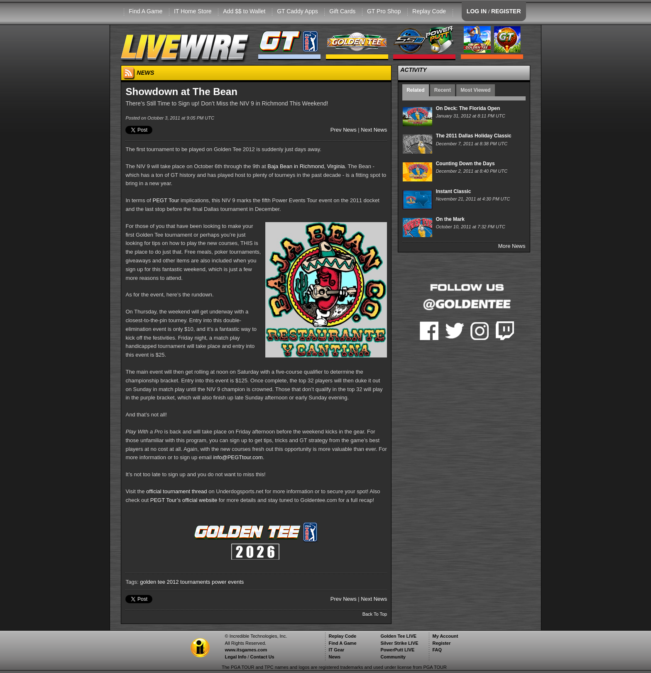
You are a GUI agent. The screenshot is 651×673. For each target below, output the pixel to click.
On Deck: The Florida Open (468, 108)
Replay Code (429, 11)
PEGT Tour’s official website (183, 500)
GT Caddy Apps (297, 11)
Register (441, 643)
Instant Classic (453, 191)
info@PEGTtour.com (237, 457)
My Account (445, 636)
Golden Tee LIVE (398, 636)
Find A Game (145, 11)
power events (228, 582)
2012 (173, 582)
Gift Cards (342, 11)
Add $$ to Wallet (244, 11)
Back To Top (374, 614)
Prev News (343, 130)
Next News (374, 130)
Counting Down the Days (465, 163)
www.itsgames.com (246, 649)
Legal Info (235, 656)
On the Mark (450, 219)
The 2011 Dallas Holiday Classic (474, 136)
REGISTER (506, 11)
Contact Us (262, 656)
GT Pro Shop (384, 11)
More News (512, 246)
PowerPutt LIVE (397, 649)
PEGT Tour (166, 200)
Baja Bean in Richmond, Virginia (306, 166)
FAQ (437, 649)
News (334, 656)
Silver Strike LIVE (399, 643)
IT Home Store (193, 11)
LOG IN (477, 11)
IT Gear (336, 649)
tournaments (195, 582)
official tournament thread (176, 491)
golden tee (152, 582)
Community (393, 656)
